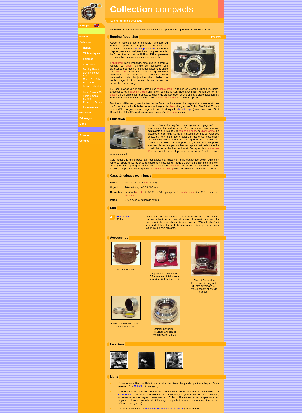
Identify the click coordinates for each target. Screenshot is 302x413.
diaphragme (208, 130)
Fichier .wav (123, 216)
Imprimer (216, 36)
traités (143, 91)
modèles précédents (144, 48)
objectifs (134, 91)
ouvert (113, 94)
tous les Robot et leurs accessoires (164, 408)
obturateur (117, 62)
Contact (84, 140)
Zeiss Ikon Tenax (92, 102)
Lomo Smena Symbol (90, 97)
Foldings (88, 58)
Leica (158, 97)
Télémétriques (91, 53)
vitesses (129, 195)
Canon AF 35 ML (92, 79)
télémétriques (168, 97)
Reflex (87, 47)
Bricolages (85, 118)
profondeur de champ (162, 168)
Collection (85, 42)
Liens (82, 123)
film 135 (121, 71)
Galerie (83, 36)
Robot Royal (185, 109)
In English (85, 25)
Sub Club (139, 386)
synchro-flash (164, 88)
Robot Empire (125, 394)
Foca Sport (89, 82)
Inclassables (90, 107)
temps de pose (187, 130)
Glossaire (85, 112)
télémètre (172, 112)
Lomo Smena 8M (92, 92)
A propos (84, 135)
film (146, 182)
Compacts (89, 64)
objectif (139, 192)
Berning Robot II (92, 69)
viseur (129, 65)
